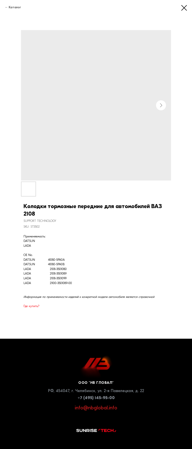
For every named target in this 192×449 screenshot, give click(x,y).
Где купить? (31, 306)
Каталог (15, 7)
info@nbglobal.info (96, 408)
